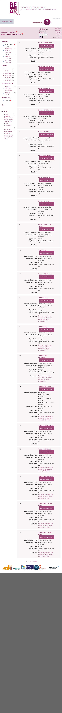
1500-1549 (8, 78)
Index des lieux (7, 22)
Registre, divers (7, 93)
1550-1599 (8, 80)
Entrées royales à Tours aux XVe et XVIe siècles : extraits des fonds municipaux (8, 119)
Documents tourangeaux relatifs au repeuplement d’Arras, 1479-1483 (8, 134)
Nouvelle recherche (58, 33)
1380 (6, 71)
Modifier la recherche (57, 29)
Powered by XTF (57, 18)
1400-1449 (8, 73)
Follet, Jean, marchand (8, 61)
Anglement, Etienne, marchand (8, 50)
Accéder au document (46, 45)
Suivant (59, 38)
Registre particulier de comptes (8, 88)
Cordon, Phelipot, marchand (8, 56)
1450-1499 (8, 75)
